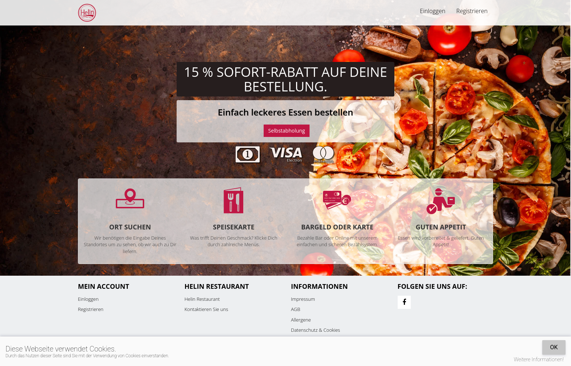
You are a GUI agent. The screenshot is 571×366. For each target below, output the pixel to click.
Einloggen (432, 11)
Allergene (301, 319)
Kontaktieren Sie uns (206, 309)
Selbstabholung (286, 130)
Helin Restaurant (202, 299)
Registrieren (472, 11)
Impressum (303, 299)
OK (554, 347)
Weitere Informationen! (539, 359)
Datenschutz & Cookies (315, 330)
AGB (295, 309)
